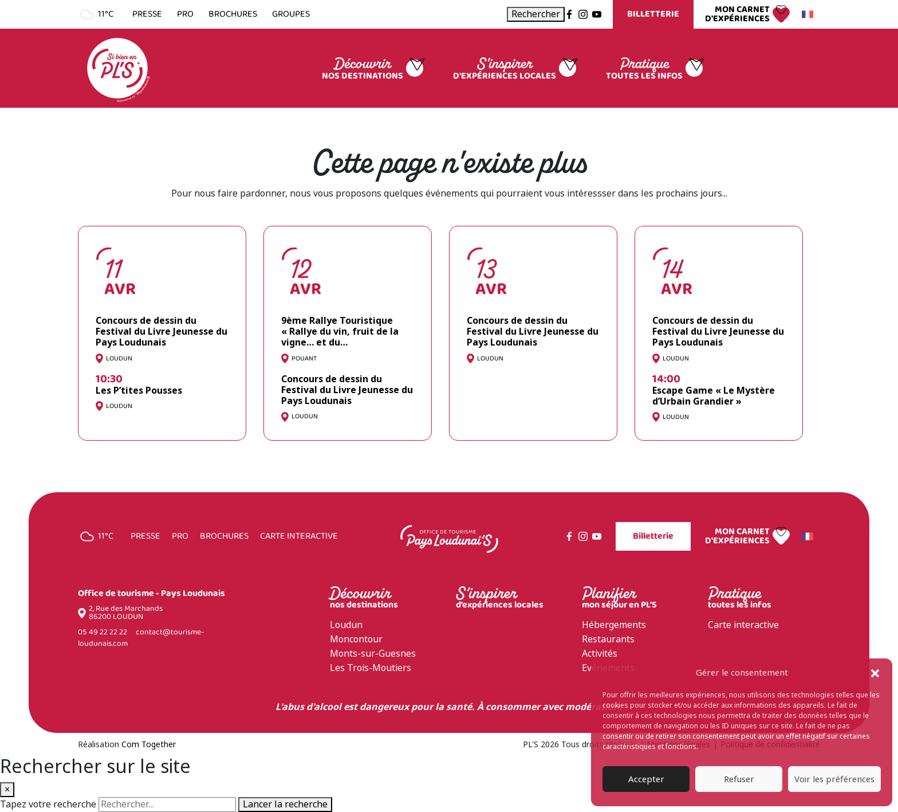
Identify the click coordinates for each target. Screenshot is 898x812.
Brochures (232, 14)
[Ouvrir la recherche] (536, 14)
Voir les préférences (834, 779)
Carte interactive (299, 536)
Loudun (346, 624)
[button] (875, 672)
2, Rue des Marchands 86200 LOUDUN (126, 613)
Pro (185, 14)
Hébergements (614, 624)
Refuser (739, 779)
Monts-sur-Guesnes (373, 653)
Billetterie (653, 14)
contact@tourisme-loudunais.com (141, 638)
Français (805, 14)
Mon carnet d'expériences (737, 14)
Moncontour (356, 639)
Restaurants (608, 639)
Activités (599, 653)
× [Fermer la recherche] (7, 789)
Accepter (646, 779)
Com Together (148, 744)
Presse (147, 14)
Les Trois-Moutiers (370, 667)
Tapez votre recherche (48, 804)
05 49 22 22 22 (102, 632)
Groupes (291, 14)
